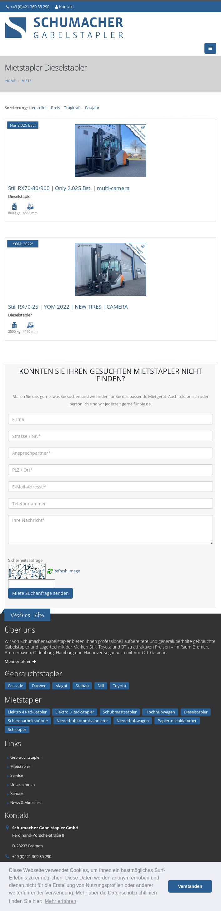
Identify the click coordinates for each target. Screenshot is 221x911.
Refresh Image (66, 571)
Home (10, 80)
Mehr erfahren (20, 661)
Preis (55, 107)
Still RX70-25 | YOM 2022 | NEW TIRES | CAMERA (68, 306)
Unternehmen (22, 784)
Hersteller (38, 107)
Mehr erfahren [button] (60, 901)
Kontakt (66, 6)
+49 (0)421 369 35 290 (29, 6)
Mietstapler (20, 766)
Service (16, 775)
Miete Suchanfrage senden (40, 593)
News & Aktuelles (25, 802)
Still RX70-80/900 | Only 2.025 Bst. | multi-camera (68, 188)
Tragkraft (72, 107)
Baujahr (92, 107)
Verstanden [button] (190, 886)
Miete (26, 80)
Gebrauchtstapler (25, 757)
